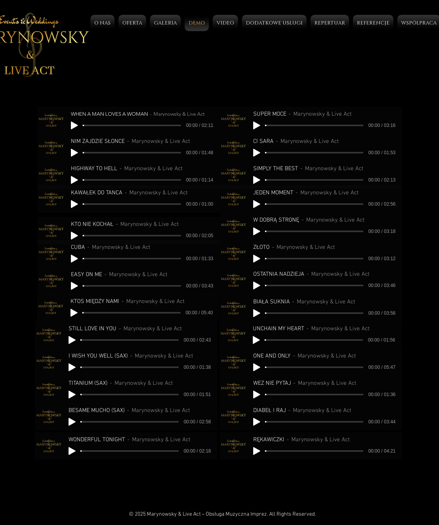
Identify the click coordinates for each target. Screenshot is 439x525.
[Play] (74, 125)
